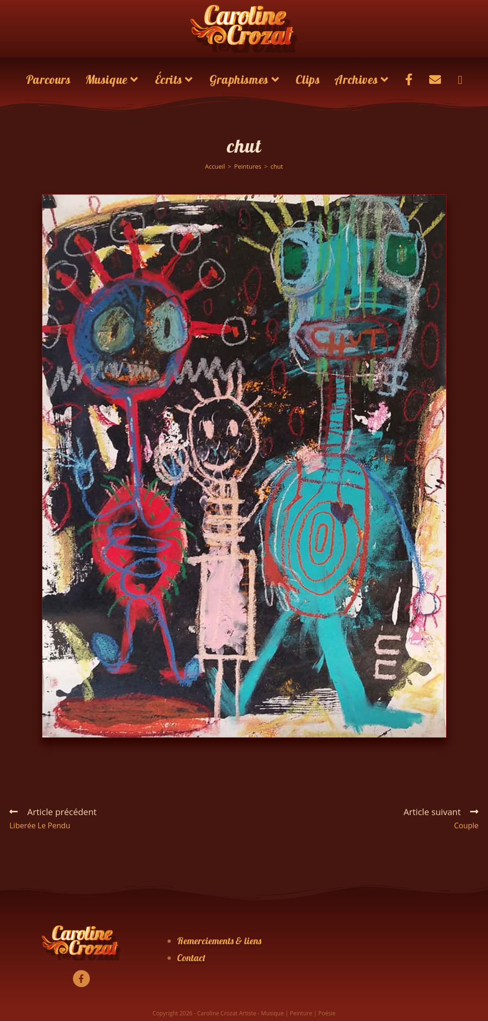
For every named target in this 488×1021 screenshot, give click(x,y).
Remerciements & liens (219, 941)
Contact (191, 958)
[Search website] (460, 79)
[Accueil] (215, 166)
